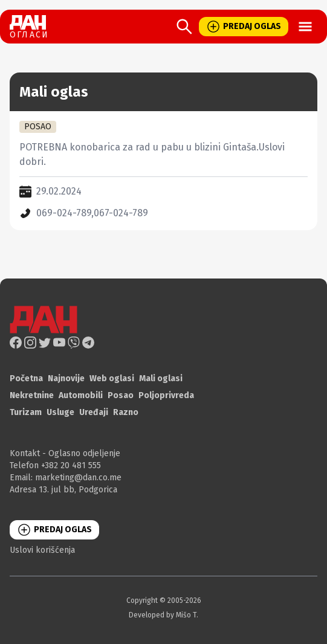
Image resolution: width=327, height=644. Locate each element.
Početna (26, 378)
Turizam (26, 412)
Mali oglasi (161, 378)
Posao (121, 395)
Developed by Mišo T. (163, 615)
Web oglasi (111, 378)
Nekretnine (32, 395)
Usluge (60, 412)
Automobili (81, 395)
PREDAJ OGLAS (243, 26)
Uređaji (93, 412)
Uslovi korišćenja (42, 550)
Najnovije (66, 378)
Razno (125, 412)
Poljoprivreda (166, 395)
